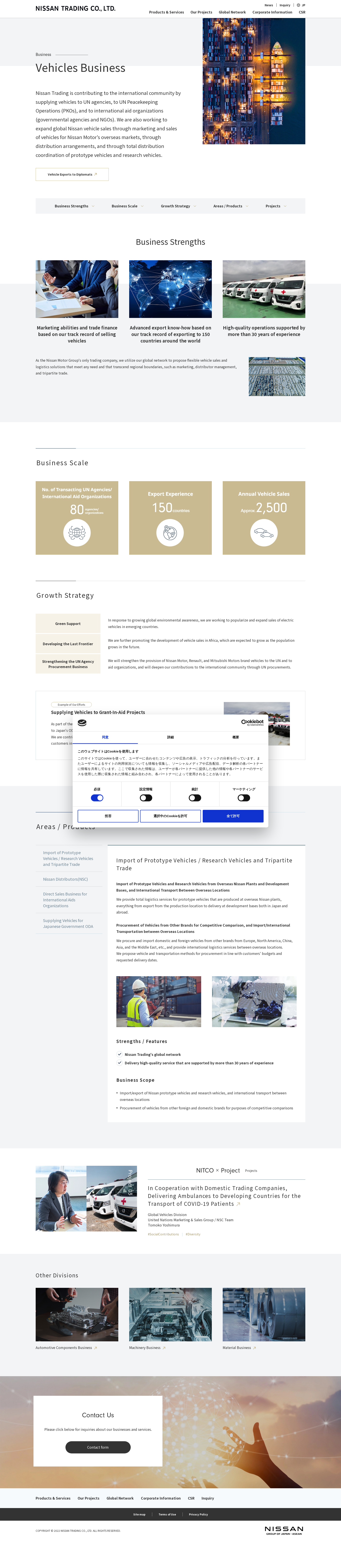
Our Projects (201, 12)
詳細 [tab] (170, 737)
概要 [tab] (235, 737)
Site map (139, 1514)
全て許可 (233, 816)
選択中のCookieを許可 (170, 816)
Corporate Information (272, 12)
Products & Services (166, 12)
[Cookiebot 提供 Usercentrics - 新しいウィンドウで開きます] (245, 723)
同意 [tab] (105, 737)
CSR (302, 12)
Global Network (232, 12)
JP (303, 5)
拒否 (108, 816)
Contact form (98, 1447)
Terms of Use (167, 1514)
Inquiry (285, 5)
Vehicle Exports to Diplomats (70, 174)
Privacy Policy (198, 1514)
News (269, 5)
